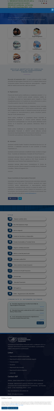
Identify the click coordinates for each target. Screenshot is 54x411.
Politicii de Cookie (14, 404)
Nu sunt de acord (13, 408)
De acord (4, 408)
